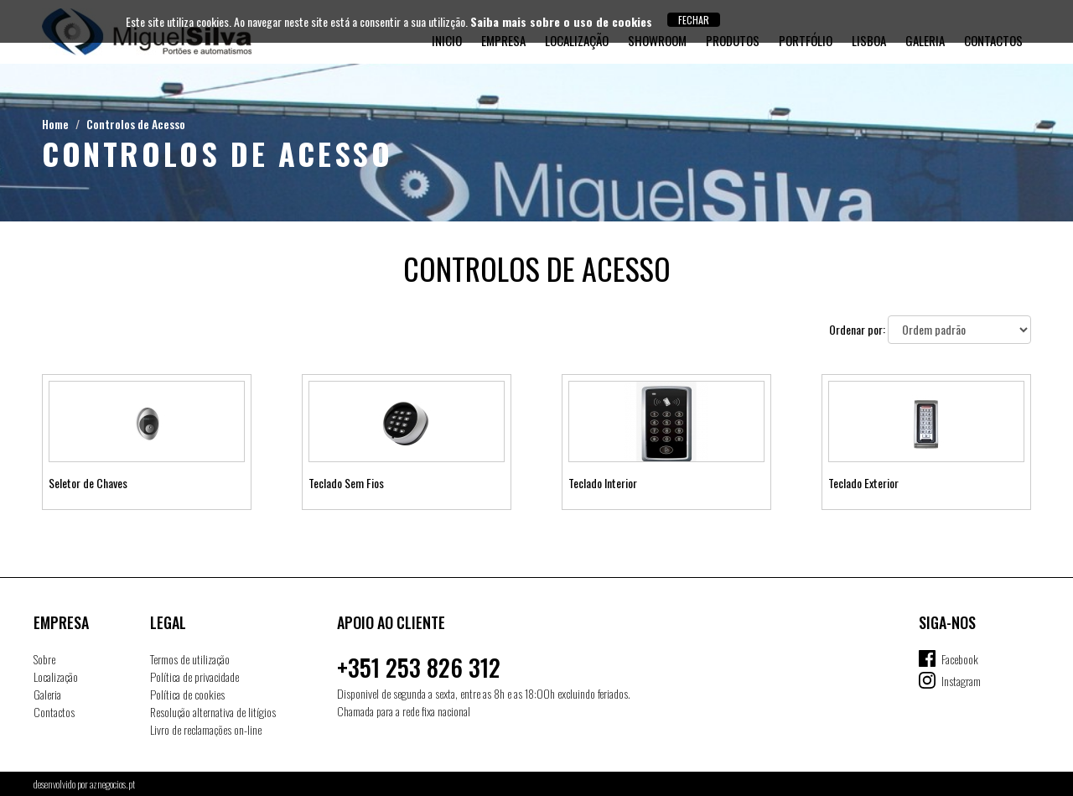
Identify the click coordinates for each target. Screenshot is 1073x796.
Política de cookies (187, 694)
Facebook (959, 659)
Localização (56, 676)
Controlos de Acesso (135, 124)
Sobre (44, 659)
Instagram (961, 680)
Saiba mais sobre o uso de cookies (561, 21)
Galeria (47, 694)
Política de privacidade (194, 676)
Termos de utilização (190, 659)
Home (55, 124)
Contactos (54, 712)
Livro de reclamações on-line (206, 729)
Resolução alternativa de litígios (213, 712)
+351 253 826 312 (418, 667)
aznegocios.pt (112, 784)
